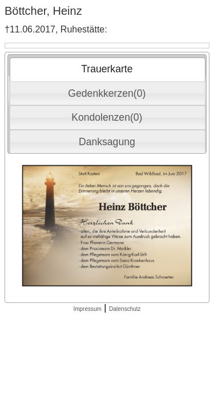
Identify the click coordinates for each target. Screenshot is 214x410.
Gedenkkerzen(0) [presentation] (107, 93)
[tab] (107, 69)
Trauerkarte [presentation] (106, 69)
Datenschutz (125, 309)
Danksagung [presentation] (107, 141)
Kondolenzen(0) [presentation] (106, 117)
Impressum (87, 309)
